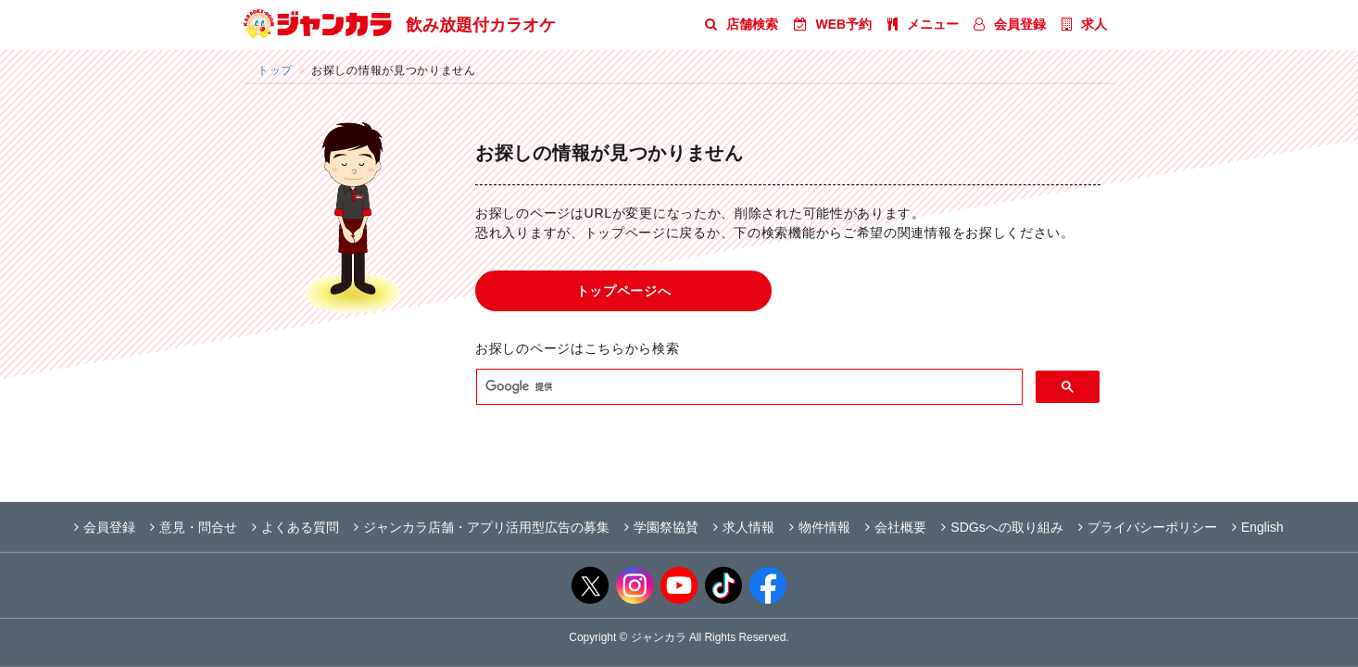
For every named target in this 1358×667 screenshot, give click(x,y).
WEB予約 (833, 24)
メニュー (923, 24)
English (1258, 527)
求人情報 (743, 527)
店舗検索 (741, 24)
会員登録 (1010, 24)
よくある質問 (295, 527)
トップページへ (624, 290)
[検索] (747, 386)
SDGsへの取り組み (1002, 527)
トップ (275, 70)
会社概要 (895, 527)
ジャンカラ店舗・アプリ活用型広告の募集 (482, 527)
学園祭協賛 (661, 527)
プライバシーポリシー (1147, 527)
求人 (1084, 24)
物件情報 (819, 527)
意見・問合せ (193, 527)
